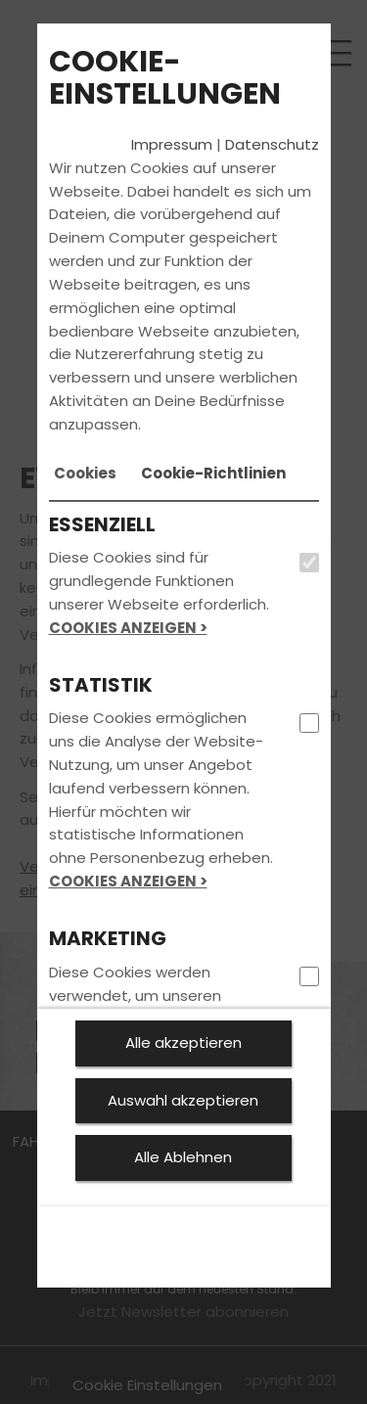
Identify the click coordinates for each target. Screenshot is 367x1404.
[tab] (85, 473)
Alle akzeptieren (183, 1042)
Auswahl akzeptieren (183, 1100)
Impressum (171, 144)
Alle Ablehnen (183, 1157)
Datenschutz (272, 144)
